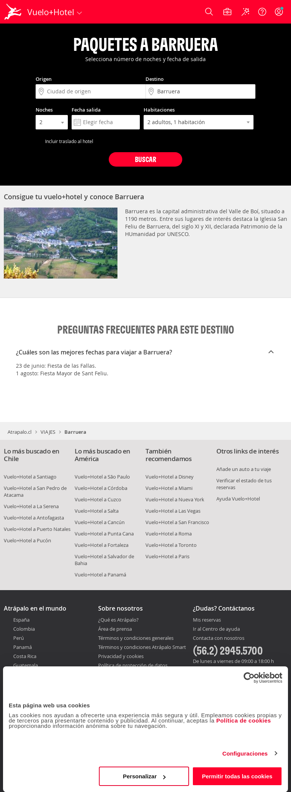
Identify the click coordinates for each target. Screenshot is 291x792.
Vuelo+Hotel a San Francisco (177, 522)
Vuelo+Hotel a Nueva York (175, 499)
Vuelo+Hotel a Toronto (171, 545)
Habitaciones (159, 109)
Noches (44, 109)
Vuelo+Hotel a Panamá (100, 574)
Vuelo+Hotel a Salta (97, 510)
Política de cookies (243, 720)
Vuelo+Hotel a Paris (167, 556)
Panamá (22, 647)
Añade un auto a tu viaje (243, 469)
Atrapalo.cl (19, 431)
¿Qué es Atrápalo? (118, 619)
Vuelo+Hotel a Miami (169, 488)
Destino (155, 79)
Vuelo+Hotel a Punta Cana (104, 533)
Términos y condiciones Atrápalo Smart (142, 647)
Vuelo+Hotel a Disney (170, 476)
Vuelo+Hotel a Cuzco (98, 499)
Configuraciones (245, 753)
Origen (44, 79)
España (21, 619)
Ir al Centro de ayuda (216, 629)
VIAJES (48, 431)
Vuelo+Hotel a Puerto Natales (37, 529)
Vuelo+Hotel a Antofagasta (34, 517)
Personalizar (144, 776)
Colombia (24, 628)
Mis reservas (207, 620)
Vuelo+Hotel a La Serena (31, 506)
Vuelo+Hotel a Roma (169, 533)
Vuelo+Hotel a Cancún (100, 522)
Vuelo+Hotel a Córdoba (101, 488)
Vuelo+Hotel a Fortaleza (101, 545)
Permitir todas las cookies (237, 776)
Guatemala (25, 665)
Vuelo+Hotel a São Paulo (102, 476)
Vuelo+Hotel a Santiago (30, 476)
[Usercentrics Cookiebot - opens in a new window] (249, 677)
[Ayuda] (262, 11)
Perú (18, 638)
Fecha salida (86, 109)
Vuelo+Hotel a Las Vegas (173, 510)
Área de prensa (115, 628)
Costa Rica (24, 656)
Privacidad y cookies (121, 656)
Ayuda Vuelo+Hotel (238, 498)
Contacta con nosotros (218, 638)
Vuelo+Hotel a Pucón (27, 540)
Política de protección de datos (132, 665)
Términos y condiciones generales (136, 638)
